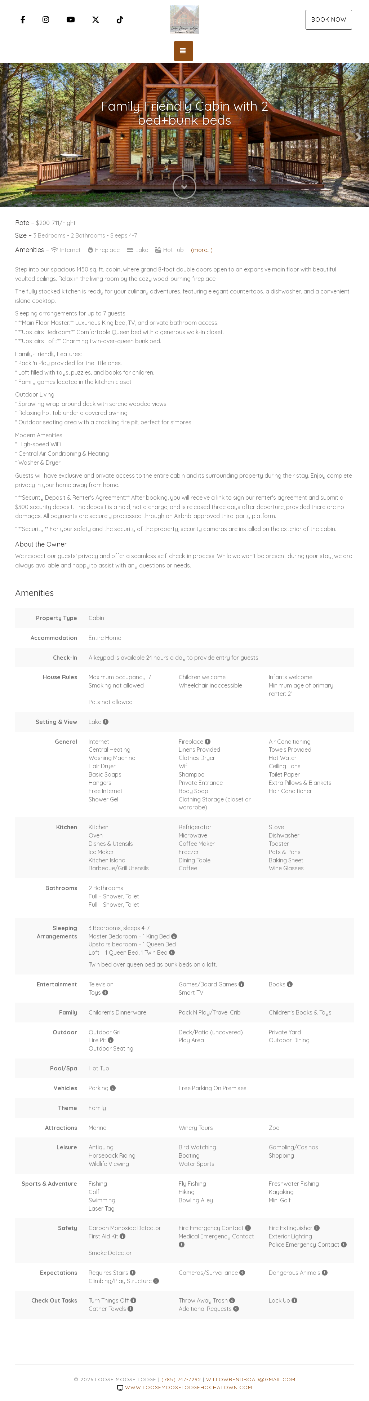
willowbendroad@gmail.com (250, 1379)
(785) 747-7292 (181, 1379)
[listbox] (184, 135)
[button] (9, 135)
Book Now (328, 19)
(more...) (202, 249)
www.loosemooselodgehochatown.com (184, 1387)
